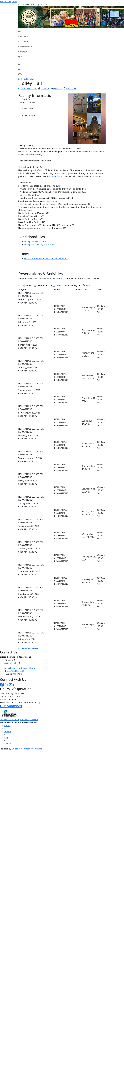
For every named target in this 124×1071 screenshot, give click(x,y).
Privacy (7, 731)
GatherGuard (56, 176)
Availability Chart (27, 88)
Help (6, 737)
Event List (57, 88)
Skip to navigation (8, 1)
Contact (22, 51)
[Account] (25, 56)
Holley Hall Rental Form (35, 241)
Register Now (27, 79)
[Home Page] (25, 31)
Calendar (45, 88)
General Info (24, 46)
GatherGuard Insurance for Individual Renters (46, 258)
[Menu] (20, 73)
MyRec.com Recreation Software (27, 748)
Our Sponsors (11, 706)
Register (22, 36)
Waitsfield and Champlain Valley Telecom (19, 719)
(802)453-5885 (17, 671)
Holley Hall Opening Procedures (39, 244)
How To (7, 743)
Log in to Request (28, 115)
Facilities (22, 41)
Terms (7, 725)
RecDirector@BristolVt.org (22, 668)
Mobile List (71, 88)
